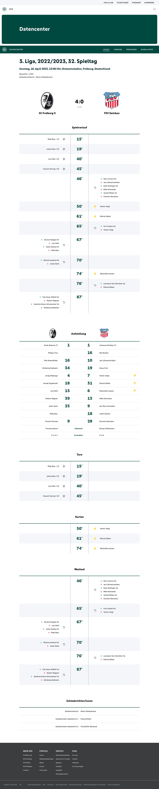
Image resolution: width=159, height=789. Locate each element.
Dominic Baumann (110, 196)
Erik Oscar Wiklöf (49, 297)
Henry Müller (86, 719)
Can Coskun (108, 226)
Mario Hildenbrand (44, 77)
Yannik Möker (108, 193)
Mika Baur (52, 139)
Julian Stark (51, 149)
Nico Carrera (108, 179)
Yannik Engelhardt (50, 383)
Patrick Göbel (105, 216)
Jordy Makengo (51, 376)
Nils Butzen (103, 353)
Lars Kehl (52, 159)
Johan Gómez (104, 414)
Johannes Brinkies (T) (107, 345)
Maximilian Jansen (107, 274)
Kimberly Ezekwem (51, 308)
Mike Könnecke (109, 189)
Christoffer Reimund (89, 726)
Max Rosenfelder (51, 360)
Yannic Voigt (105, 206)
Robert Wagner (53, 301)
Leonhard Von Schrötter (113, 284)
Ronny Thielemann (106, 428)
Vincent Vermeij (49, 169)
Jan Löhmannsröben (111, 182)
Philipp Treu (53, 353)
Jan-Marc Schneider (107, 406)
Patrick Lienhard (50, 260)
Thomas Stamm (51, 428)
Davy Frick (103, 368)
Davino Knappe (50, 240)
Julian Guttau (51, 247)
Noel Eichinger (109, 186)
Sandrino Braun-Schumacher (45, 304)
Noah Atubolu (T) (51, 345)
